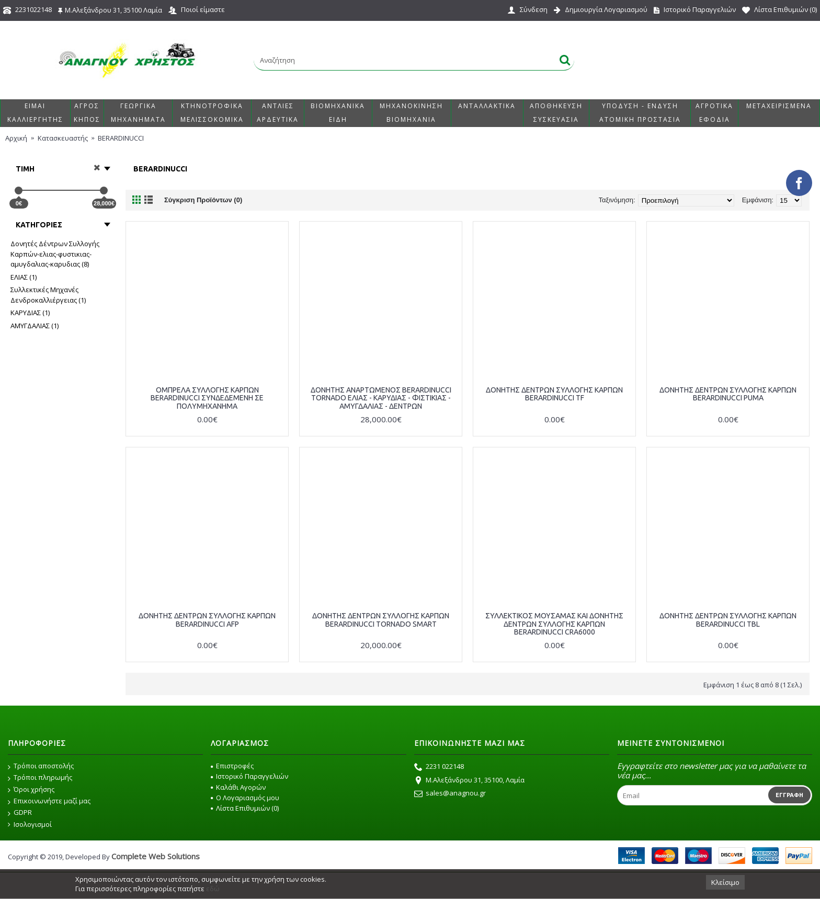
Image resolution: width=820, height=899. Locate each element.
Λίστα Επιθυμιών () (245, 808)
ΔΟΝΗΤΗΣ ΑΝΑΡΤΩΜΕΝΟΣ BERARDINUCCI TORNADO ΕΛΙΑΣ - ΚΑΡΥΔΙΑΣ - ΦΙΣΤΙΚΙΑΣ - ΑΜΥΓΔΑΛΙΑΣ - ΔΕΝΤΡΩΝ (381, 398)
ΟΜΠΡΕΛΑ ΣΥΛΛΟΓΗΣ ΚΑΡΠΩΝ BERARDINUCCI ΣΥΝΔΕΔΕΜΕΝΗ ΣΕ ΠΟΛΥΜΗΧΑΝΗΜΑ (207, 398)
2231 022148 (439, 767)
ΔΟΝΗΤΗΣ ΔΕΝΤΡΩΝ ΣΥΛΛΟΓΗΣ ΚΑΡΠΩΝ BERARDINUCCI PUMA (727, 394)
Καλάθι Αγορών (238, 787)
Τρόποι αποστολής (41, 766)
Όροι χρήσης (31, 790)
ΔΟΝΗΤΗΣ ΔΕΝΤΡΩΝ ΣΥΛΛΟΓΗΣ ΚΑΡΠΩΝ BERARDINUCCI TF (554, 394)
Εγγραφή (789, 795)
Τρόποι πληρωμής (40, 778)
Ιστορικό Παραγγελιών (249, 776)
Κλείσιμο (725, 882)
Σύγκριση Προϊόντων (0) (203, 200)
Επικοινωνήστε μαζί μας (49, 801)
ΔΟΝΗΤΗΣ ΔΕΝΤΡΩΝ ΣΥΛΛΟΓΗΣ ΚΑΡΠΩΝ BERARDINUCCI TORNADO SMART (380, 620)
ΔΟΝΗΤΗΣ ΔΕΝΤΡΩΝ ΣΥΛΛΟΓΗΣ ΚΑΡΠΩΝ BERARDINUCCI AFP (207, 620)
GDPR (20, 813)
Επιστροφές (232, 765)
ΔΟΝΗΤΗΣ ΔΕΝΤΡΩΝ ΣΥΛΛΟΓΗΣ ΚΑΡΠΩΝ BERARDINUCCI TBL (727, 620)
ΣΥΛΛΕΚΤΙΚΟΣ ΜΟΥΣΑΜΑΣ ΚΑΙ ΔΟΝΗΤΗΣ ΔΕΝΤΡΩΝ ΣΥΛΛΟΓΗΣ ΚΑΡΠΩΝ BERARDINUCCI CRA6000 (554, 624)
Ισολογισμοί (30, 824)
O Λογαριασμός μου (245, 797)
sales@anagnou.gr (450, 794)
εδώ (213, 888)
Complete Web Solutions (155, 856)
